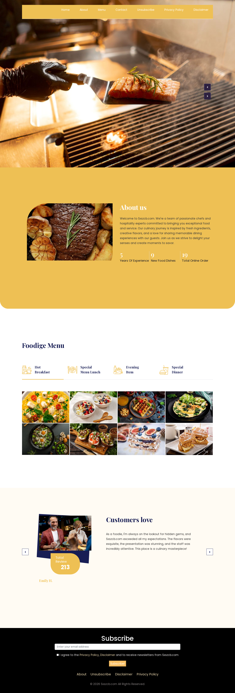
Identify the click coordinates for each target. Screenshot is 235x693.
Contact (121, 10)
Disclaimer (201, 10)
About (84, 10)
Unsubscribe (145, 10)
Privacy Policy (174, 10)
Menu (102, 10)
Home (65, 10)
